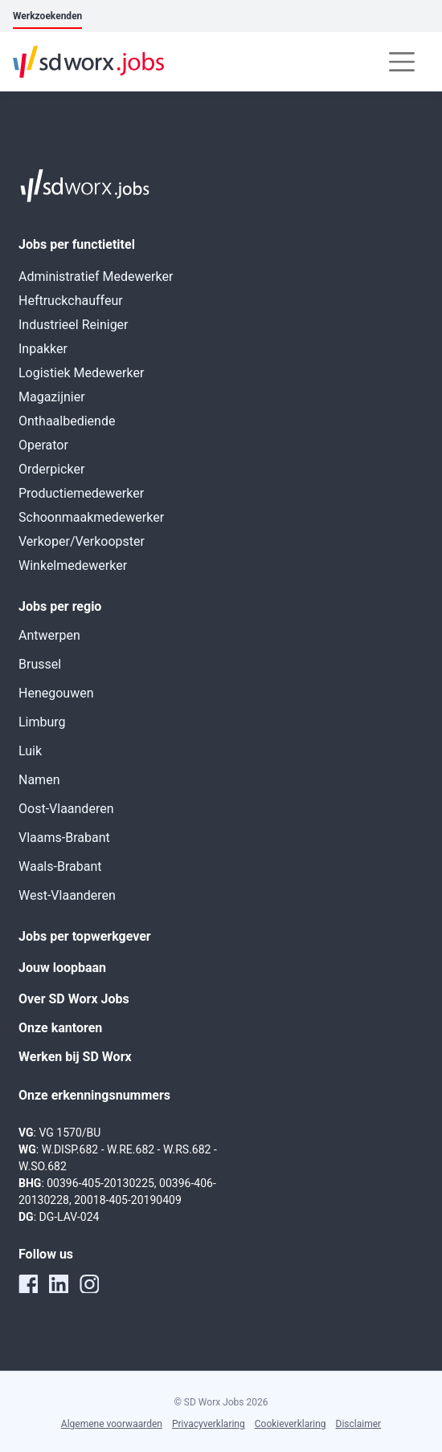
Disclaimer (359, 1424)
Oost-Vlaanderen (65, 808)
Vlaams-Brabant (64, 837)
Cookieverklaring (290, 1424)
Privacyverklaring (208, 1424)
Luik (30, 751)
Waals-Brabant (59, 866)
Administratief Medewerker (95, 276)
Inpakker (43, 348)
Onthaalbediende (66, 421)
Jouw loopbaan (62, 967)
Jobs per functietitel (76, 244)
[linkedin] (58, 1283)
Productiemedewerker (81, 493)
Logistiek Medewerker (81, 372)
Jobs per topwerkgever (84, 936)
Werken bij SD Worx (75, 1056)
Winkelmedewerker (72, 565)
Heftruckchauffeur (70, 300)
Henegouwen (56, 693)
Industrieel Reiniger (73, 324)
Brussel (39, 664)
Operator (43, 445)
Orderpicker (51, 469)
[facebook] (28, 1283)
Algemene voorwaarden (111, 1424)
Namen (38, 779)
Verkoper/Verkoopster (81, 541)
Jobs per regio (59, 606)
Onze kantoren (60, 1027)
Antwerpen (49, 635)
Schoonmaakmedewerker (91, 517)
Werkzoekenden (47, 16)
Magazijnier (51, 397)
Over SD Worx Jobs (73, 999)
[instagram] (89, 1283)
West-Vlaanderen (67, 895)
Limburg (42, 722)
